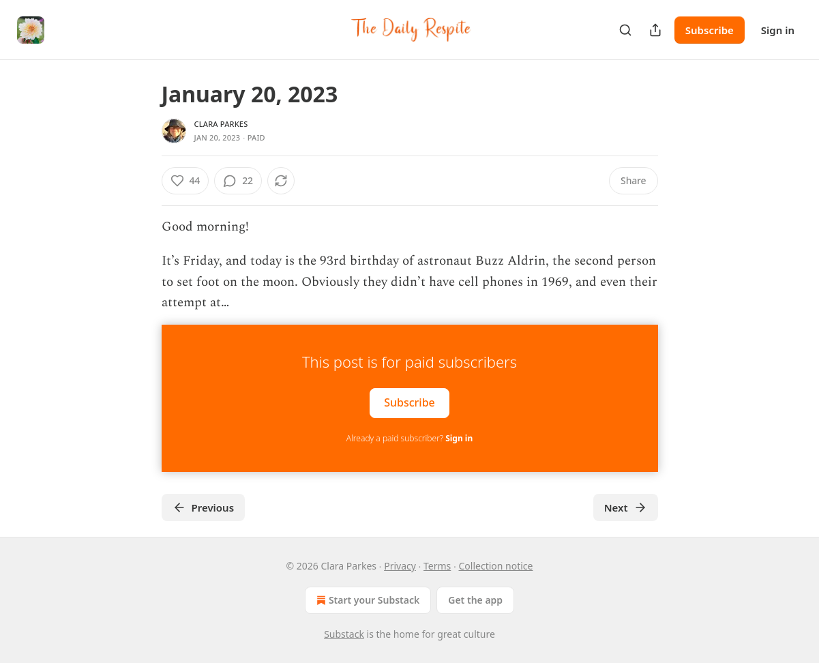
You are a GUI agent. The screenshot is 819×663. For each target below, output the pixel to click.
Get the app (475, 599)
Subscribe (709, 30)
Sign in (777, 30)
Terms (437, 565)
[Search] (625, 30)
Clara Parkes (221, 124)
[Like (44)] (185, 180)
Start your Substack (366, 600)
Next (625, 507)
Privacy (400, 565)
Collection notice (495, 565)
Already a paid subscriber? (409, 438)
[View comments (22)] (238, 180)
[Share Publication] (655, 30)
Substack (344, 634)
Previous (204, 507)
